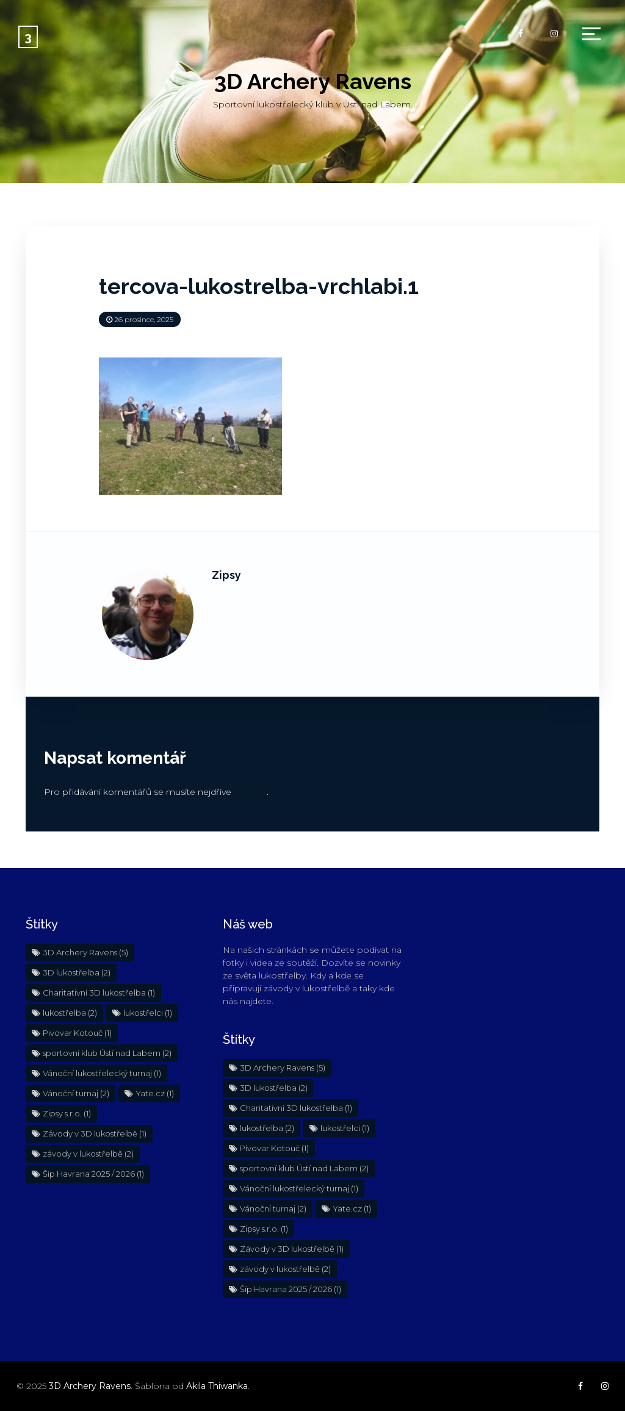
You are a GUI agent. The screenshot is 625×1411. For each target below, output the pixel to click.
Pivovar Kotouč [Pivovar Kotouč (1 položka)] (77, 1033)
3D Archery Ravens (312, 81)
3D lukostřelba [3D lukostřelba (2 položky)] (76, 972)
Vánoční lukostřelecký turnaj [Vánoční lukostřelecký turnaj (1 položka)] (102, 1073)
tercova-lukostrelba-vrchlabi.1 (259, 286)
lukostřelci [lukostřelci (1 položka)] (147, 1013)
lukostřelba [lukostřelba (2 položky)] (70, 1013)
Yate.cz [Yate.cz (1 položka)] (154, 1093)
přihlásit (250, 791)
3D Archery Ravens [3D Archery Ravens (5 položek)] (85, 952)
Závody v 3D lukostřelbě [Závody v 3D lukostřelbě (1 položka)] (94, 1133)
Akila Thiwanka (217, 1385)
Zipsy (226, 575)
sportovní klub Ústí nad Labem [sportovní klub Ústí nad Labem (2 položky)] (107, 1053)
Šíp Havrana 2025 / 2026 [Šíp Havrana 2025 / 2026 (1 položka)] (93, 1174)
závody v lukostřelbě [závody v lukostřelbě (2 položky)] (88, 1153)
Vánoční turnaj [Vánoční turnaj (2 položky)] (76, 1093)
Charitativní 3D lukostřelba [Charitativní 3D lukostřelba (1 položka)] (99, 992)
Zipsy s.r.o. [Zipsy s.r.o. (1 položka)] (67, 1113)
